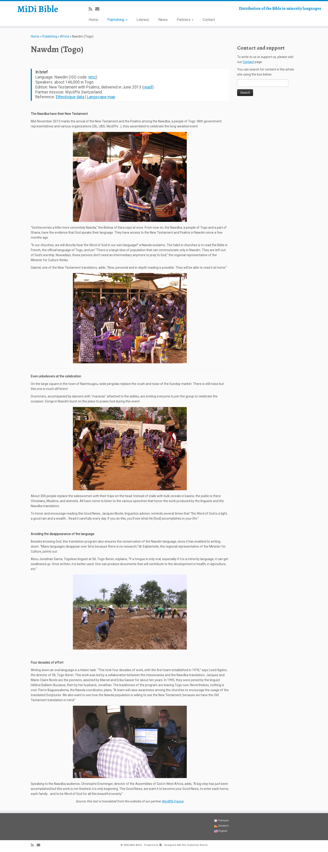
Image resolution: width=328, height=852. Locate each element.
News (163, 20)
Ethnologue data (70, 97)
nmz (92, 77)
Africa (64, 36)
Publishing (117, 20)
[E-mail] (98, 9)
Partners (185, 20)
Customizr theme (197, 845)
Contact (209, 20)
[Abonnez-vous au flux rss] (92, 9)
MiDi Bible (37, 9)
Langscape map (101, 97)
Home (93, 20)
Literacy (142, 20)
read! (148, 87)
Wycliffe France (172, 801)
